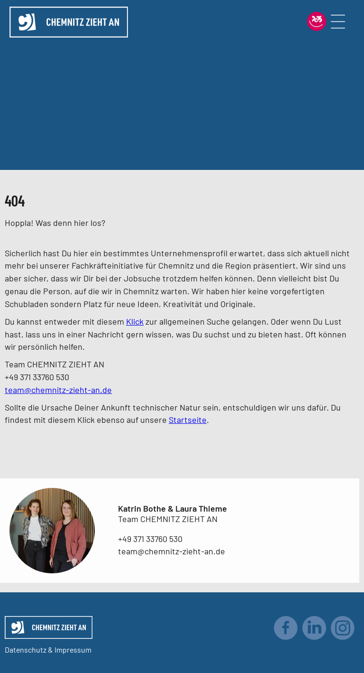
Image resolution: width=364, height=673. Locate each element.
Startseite (188, 419)
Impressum (73, 649)
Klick (135, 321)
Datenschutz (25, 649)
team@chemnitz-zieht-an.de (58, 389)
